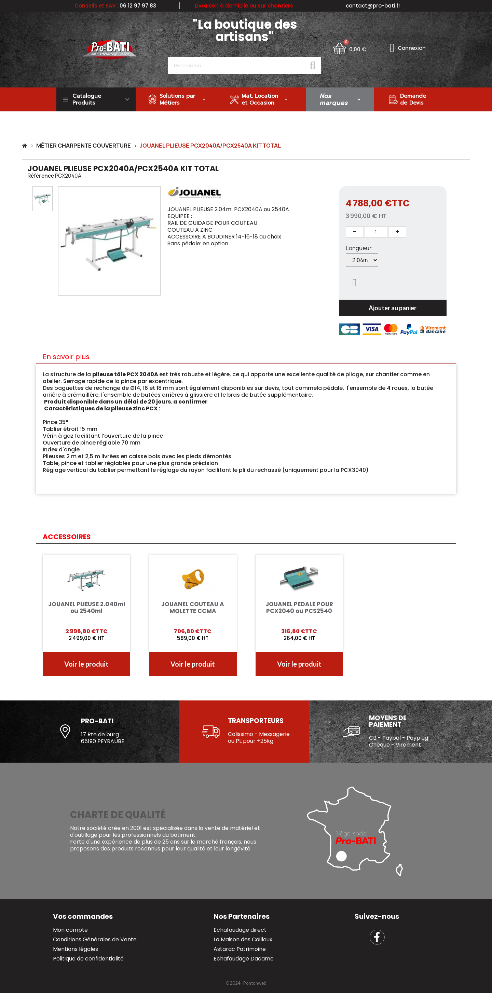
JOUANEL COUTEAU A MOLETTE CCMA (192, 607)
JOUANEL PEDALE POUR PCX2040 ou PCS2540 (299, 607)
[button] (63, 240)
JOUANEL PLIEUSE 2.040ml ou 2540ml (86, 607)
